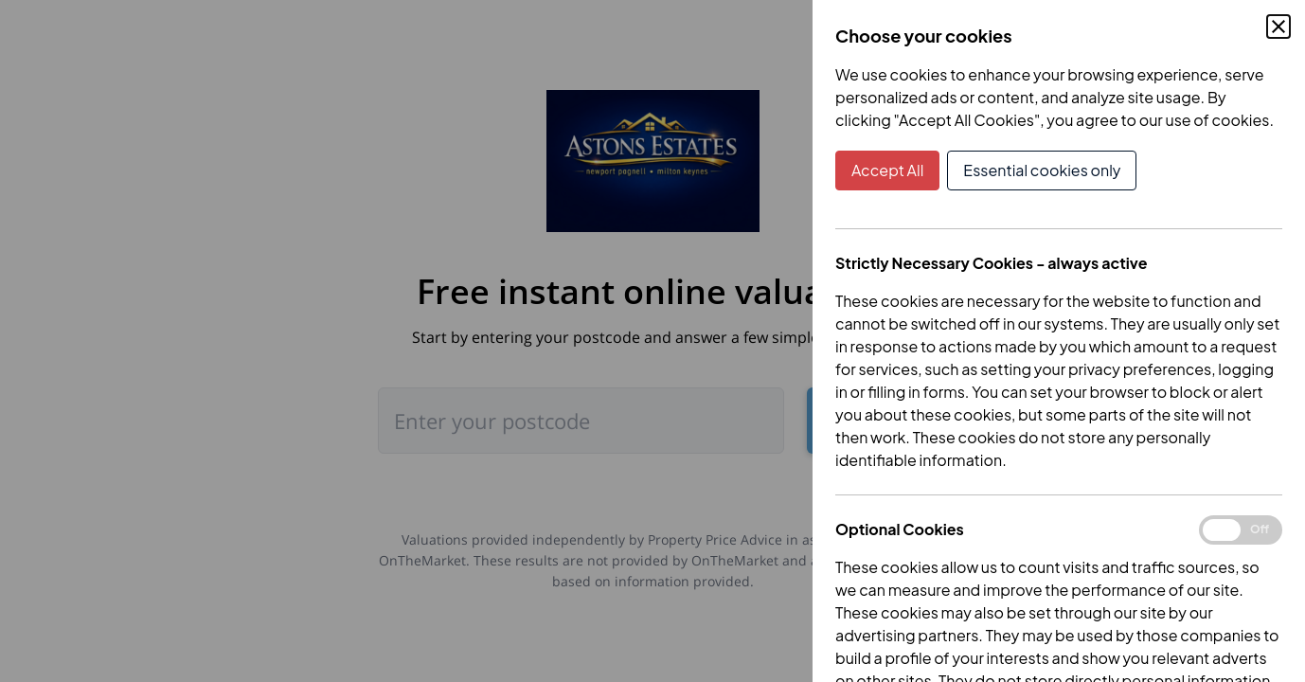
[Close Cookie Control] (1278, 26)
